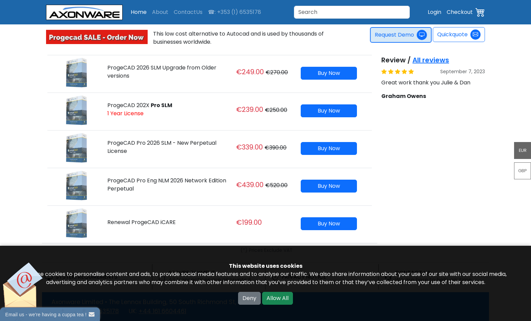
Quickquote (459, 34)
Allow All (278, 298)
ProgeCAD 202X (139, 109)
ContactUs (188, 12)
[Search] (352, 12)
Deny (249, 298)
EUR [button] (523, 150)
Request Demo (403, 35)
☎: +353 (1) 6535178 (234, 12)
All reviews (430, 60)
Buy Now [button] (329, 73)
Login (434, 12)
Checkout (460, 12)
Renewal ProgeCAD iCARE (141, 222)
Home (139, 12)
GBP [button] (522, 171)
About (160, 12)
